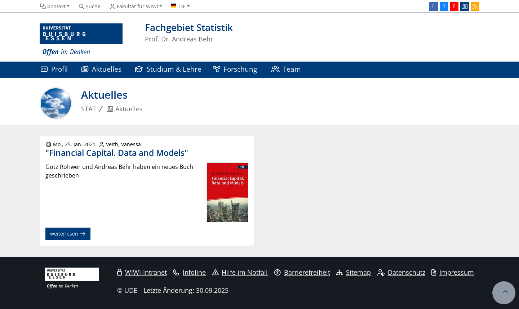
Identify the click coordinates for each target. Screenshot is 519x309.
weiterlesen (68, 233)
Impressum (452, 272)
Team (286, 69)
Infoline (189, 272)
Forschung (235, 69)
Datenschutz (401, 272)
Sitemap (353, 272)
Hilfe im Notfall (240, 272)
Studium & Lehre (168, 69)
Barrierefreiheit (302, 272)
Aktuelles (101, 69)
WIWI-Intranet (142, 272)
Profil (54, 69)
